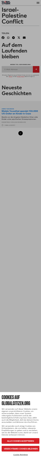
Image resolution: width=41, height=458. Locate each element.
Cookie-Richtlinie (20, 455)
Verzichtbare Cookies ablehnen (21, 448)
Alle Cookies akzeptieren (20, 441)
